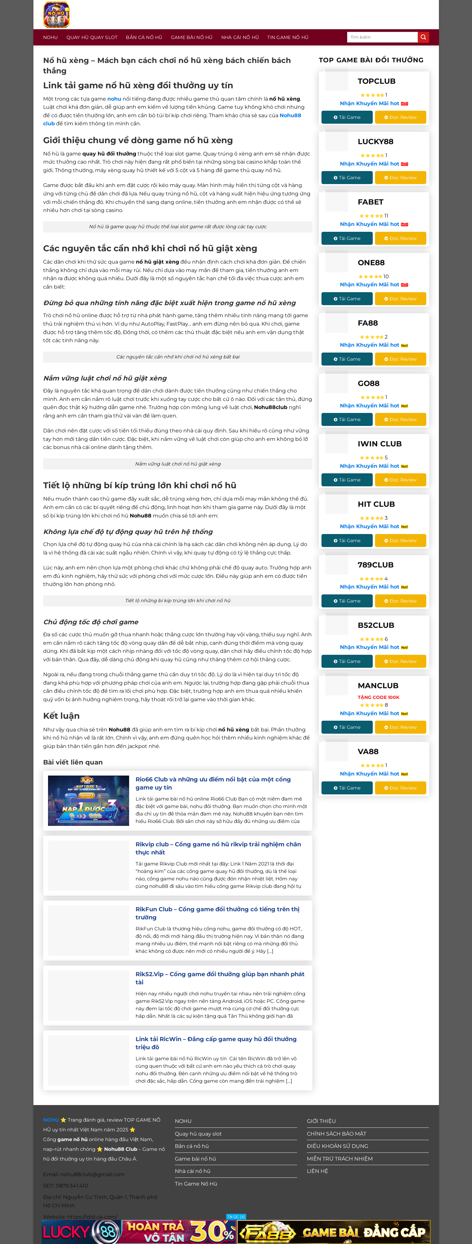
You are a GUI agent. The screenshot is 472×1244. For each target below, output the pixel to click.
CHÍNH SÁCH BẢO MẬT (336, 1134)
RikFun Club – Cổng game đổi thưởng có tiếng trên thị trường (217, 913)
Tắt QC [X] (236, 1216)
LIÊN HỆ (317, 1171)
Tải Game (347, 117)
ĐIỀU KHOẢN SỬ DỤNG (337, 1146)
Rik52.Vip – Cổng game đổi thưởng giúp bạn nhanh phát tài (220, 978)
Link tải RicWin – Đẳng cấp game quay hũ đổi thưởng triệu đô (216, 1043)
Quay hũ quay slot (92, 37)
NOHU (50, 37)
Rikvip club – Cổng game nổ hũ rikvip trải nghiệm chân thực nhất (218, 848)
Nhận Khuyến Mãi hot (374, 103)
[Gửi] (423, 37)
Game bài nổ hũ (192, 37)
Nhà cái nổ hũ (240, 37)
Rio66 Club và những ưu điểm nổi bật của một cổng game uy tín (213, 783)
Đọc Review (400, 117)
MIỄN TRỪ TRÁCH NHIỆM (340, 1159)
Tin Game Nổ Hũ (288, 37)
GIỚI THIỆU (321, 1121)
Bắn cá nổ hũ (144, 37)
